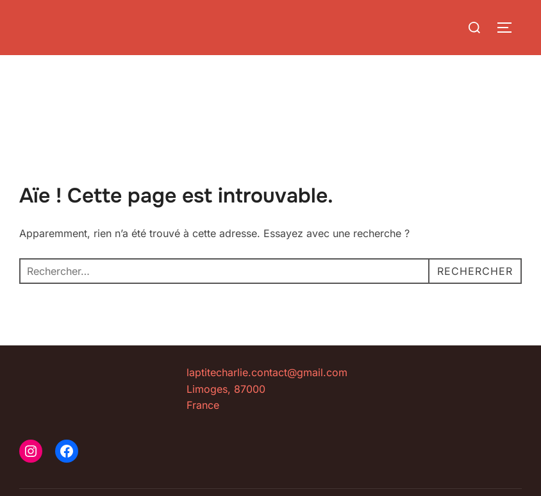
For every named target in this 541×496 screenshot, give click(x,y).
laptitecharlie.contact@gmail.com (267, 372)
